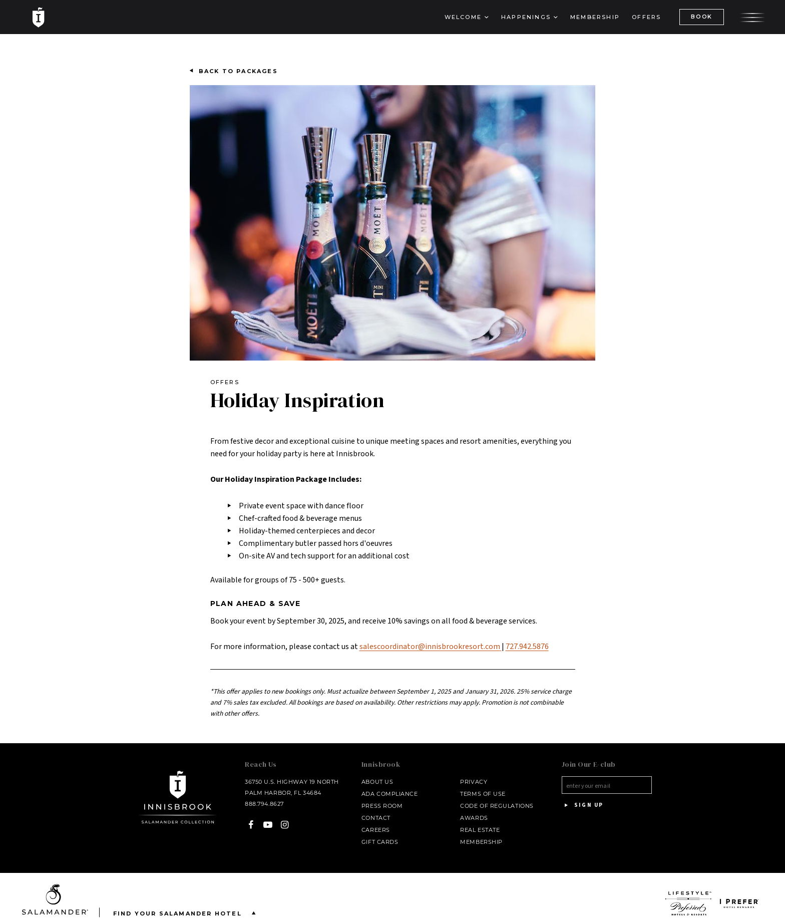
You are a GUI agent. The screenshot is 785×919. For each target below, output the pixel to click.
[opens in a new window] (688, 903)
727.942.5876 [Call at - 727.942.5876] (527, 646)
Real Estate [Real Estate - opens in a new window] (480, 829)
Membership (595, 17)
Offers (646, 17)
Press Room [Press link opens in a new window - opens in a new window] (382, 805)
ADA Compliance (389, 793)
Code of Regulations (496, 805)
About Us (377, 781)
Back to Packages (238, 71)
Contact (375, 817)
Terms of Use (483, 793)
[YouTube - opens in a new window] (268, 824)
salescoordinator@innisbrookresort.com (430, 646)
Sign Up (583, 805)
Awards (474, 817)
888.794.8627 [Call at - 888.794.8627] (264, 803)
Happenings (526, 17)
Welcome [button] (463, 17)
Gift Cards (380, 841)
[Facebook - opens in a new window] (251, 824)
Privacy (473, 781)
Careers (375, 829)
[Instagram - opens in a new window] (284, 824)
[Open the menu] (752, 16)
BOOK (701, 16)
